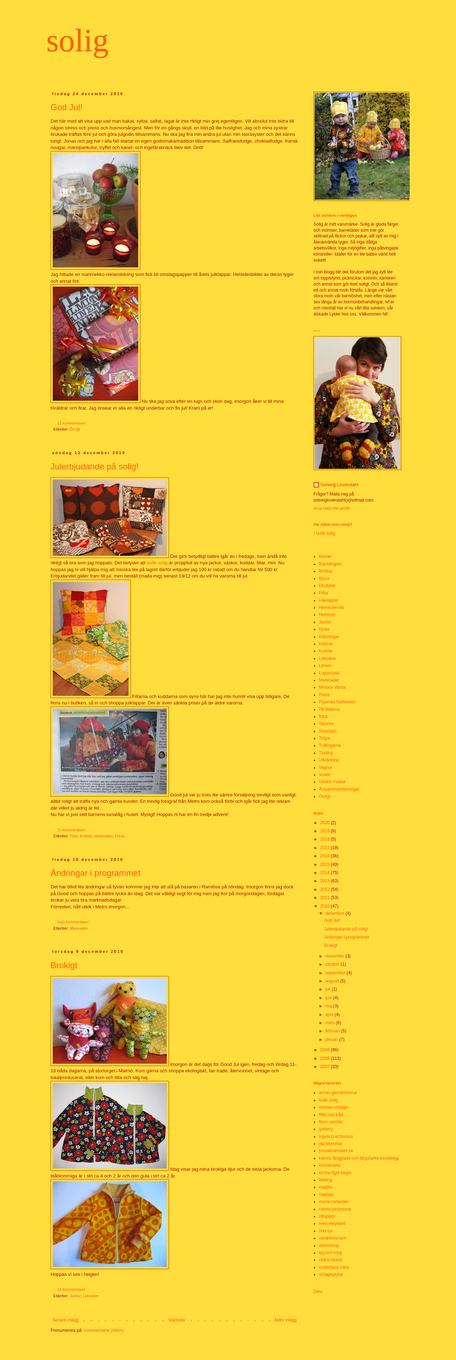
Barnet (325, 556)
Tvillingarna (330, 745)
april (330, 1014)
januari (332, 1039)
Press (120, 836)
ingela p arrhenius (336, 1136)
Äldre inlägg (285, 1320)
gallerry (326, 1129)
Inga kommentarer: (74, 922)
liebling (325, 1179)
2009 (325, 1049)
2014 (325, 872)
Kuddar (86, 836)
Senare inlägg (65, 1320)
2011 (325, 897)
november (335, 956)
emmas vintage (333, 1107)
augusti (332, 981)
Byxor (324, 578)
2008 (325, 1058)
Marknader (103, 836)
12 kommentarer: (72, 423)
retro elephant (332, 1223)
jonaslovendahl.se (336, 1150)
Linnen (325, 665)
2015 (325, 864)
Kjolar (324, 629)
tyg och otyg (330, 1252)
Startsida (176, 1320)
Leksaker (91, 1296)
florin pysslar (331, 1121)
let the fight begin (335, 1172)
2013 (325, 880)
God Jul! (66, 107)
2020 (325, 822)
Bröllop (325, 571)
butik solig (157, 562)
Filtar (74, 836)
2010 (325, 906)
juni (329, 997)
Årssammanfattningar (339, 789)
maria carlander (333, 1201)
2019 (325, 830)
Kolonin (326, 643)
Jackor (75, 1296)
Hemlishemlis (331, 607)
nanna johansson (335, 1209)
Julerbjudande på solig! (95, 466)
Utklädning (329, 760)
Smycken (327, 731)
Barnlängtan (330, 563)
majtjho (326, 1187)
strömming (329, 1245)
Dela (318, 1291)
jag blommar (330, 1143)
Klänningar (329, 636)
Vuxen (325, 774)
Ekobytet (327, 585)
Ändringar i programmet (95, 873)
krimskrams (330, 1165)
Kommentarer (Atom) (104, 1330)
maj (329, 1006)
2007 (325, 1066)
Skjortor (326, 723)
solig (77, 40)
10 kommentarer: (72, 830)
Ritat (323, 716)
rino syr (326, 1230)
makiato (326, 1194)
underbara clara (334, 1267)
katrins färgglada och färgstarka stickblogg (359, 1158)
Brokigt (64, 965)
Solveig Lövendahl (339, 484)
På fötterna (329, 709)
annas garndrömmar (338, 1092)
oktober (333, 964)
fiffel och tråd (331, 1114)
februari (333, 1030)
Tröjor (324, 738)
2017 (325, 847)
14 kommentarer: (72, 1289)
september (336, 972)
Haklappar (328, 600)
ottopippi (327, 1216)
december (335, 913)
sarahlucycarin (332, 1238)
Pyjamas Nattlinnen (337, 701)
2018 (325, 839)
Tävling (326, 752)
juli (328, 989)
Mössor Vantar (332, 687)
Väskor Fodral (332, 781)
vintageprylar (331, 1274)
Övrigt (75, 429)
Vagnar (325, 767)
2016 (325, 855)
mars (330, 1022)
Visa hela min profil (331, 508)
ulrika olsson (331, 1259)
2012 (325, 889)
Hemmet (327, 614)
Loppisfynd (329, 673)
